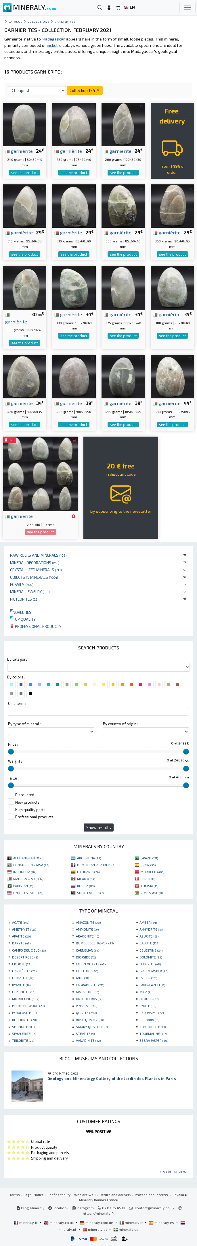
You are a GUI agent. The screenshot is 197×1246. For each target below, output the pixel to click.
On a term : (17, 703)
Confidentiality (58, 1195)
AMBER (148, 922)
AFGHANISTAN (27, 858)
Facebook (58, 1208)
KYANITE (21, 985)
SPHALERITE (24, 1033)
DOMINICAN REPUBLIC (96, 865)
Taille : (13, 778)
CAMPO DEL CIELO (29, 950)
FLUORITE (150, 964)
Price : (13, 744)
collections (39, 21)
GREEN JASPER (153, 971)
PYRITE (147, 1006)
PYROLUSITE (24, 1012)
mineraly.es (162, 1222)
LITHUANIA (88, 872)
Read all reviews (173, 1172)
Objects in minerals (34, 577)
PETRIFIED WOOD (28, 1006)
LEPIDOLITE (23, 992)
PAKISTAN (23, 886)
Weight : (15, 761)
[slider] (11, 752)
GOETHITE (87, 971)
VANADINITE (88, 1040)
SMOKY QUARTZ (92, 1027)
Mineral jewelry (30, 591)
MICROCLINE (25, 999)
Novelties (20, 612)
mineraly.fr (26, 1222)
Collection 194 (85, 90)
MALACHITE (87, 992)
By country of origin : (120, 724)
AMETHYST (24, 929)
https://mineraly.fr (98, 1213)
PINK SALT (86, 1006)
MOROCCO (152, 872)
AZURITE (148, 936)
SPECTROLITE (152, 1027)
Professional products (36, 626)
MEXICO (86, 879)
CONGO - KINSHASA (31, 865)
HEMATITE (22, 978)
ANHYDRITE (150, 929)
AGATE (20, 922)
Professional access (152, 1195)
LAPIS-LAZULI (152, 985)
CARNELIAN (87, 950)
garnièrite (19, 151)
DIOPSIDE (86, 957)
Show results (98, 827)
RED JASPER (151, 1012)
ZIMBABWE (152, 893)
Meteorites (24, 599)
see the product (24, 172)
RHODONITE (24, 1020)
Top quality (23, 619)
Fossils (21, 584)
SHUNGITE (23, 1027)
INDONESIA (24, 872)
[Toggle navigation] (187, 7)
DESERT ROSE (25, 957)
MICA (145, 992)
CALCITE (149, 943)
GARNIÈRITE (24, 971)
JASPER (148, 978)
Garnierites (65, 21)
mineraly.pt (95, 1229)
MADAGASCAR (28, 879)
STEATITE (85, 1033)
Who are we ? (85, 1195)
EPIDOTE (21, 964)
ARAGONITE (87, 936)
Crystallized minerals (36, 569)
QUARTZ (86, 1012)
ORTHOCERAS (89, 999)
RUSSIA (86, 886)
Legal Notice (34, 1195)
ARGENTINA (89, 858)
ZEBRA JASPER (153, 1040)
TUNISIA (149, 886)
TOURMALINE (153, 1033)
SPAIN (148, 865)
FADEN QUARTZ (91, 964)
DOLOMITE (150, 957)
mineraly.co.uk (59, 1222)
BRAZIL (149, 858)
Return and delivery (115, 1195)
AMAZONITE (88, 922)
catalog (15, 21)
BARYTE (21, 943)
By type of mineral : (24, 724)
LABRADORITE (90, 985)
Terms (14, 1195)
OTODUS (148, 999)
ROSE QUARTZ (90, 1020)
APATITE (21, 936)
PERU (148, 879)
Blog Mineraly (31, 1208)
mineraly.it (131, 1222)
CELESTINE (150, 950)
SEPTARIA (149, 1020)
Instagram (83, 1208)
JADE (82, 978)
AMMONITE (87, 929)
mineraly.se (125, 1229)
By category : (18, 659)
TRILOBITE (23, 1040)
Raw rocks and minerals (38, 555)
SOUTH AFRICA (90, 893)
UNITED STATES (28, 893)
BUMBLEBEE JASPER (95, 943)
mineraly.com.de (97, 1222)
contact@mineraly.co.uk (154, 1208)
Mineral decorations (35, 562)
